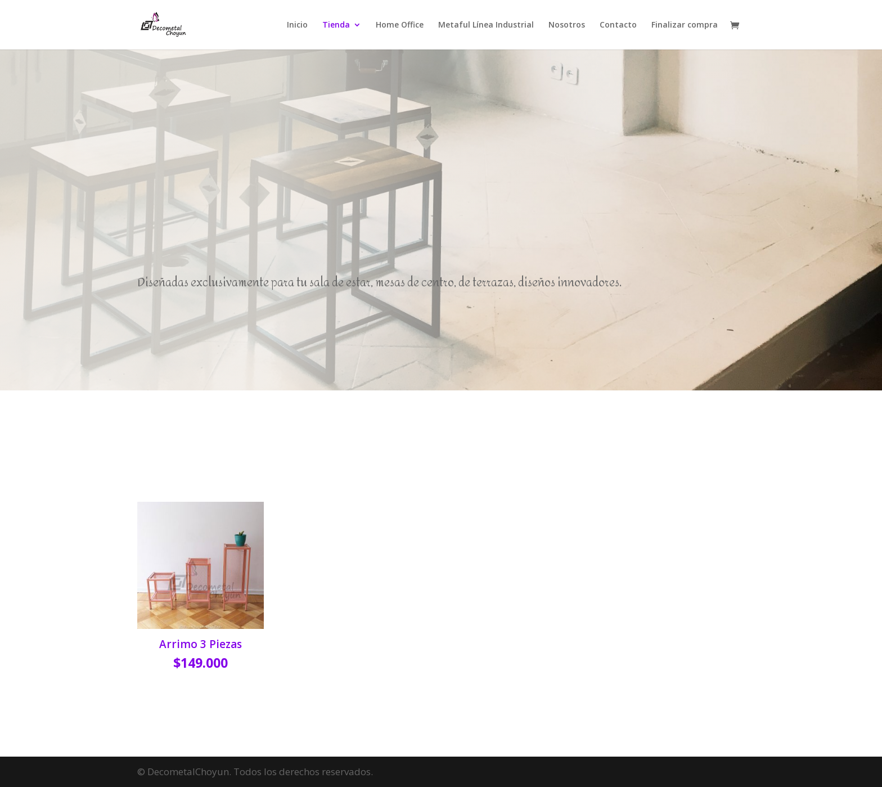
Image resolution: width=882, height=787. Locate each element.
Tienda (336, 25)
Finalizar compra (684, 25)
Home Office (400, 25)
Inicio (297, 25)
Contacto (618, 25)
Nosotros (566, 25)
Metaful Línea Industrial (486, 25)
